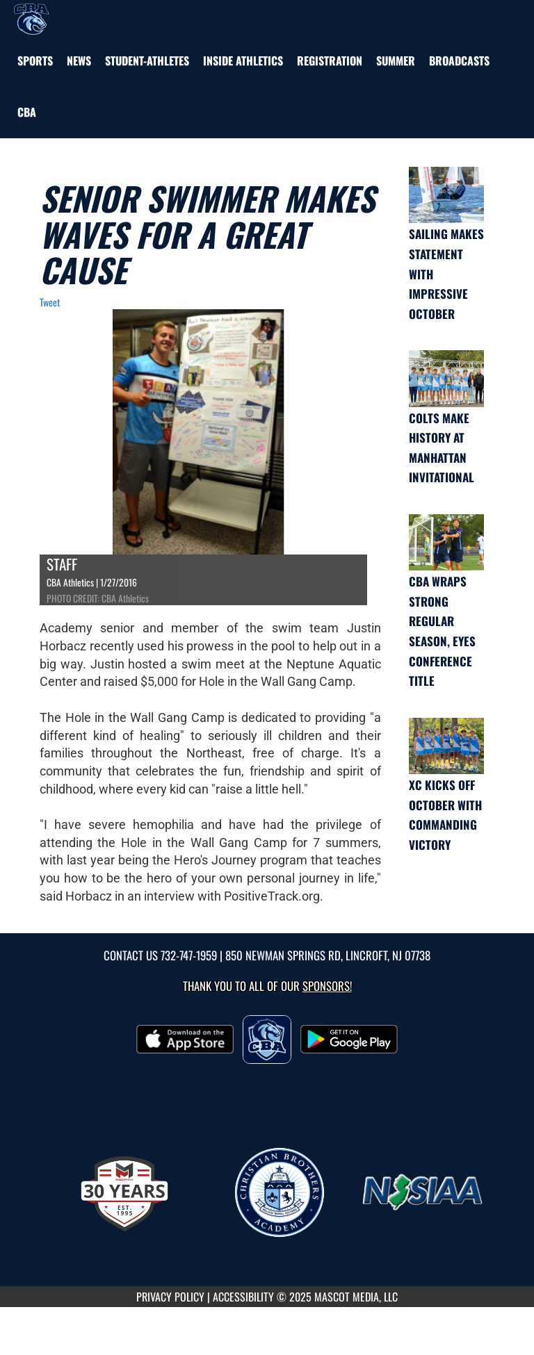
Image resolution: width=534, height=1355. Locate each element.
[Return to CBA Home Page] (31, 17)
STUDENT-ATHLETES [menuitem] (147, 60)
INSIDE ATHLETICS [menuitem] (243, 60)
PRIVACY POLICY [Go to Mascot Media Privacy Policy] (170, 1296)
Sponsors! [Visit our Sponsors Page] (327, 985)
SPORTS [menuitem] (35, 60)
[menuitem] (79, 60)
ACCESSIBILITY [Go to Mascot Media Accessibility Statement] (243, 1296)
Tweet (50, 302)
